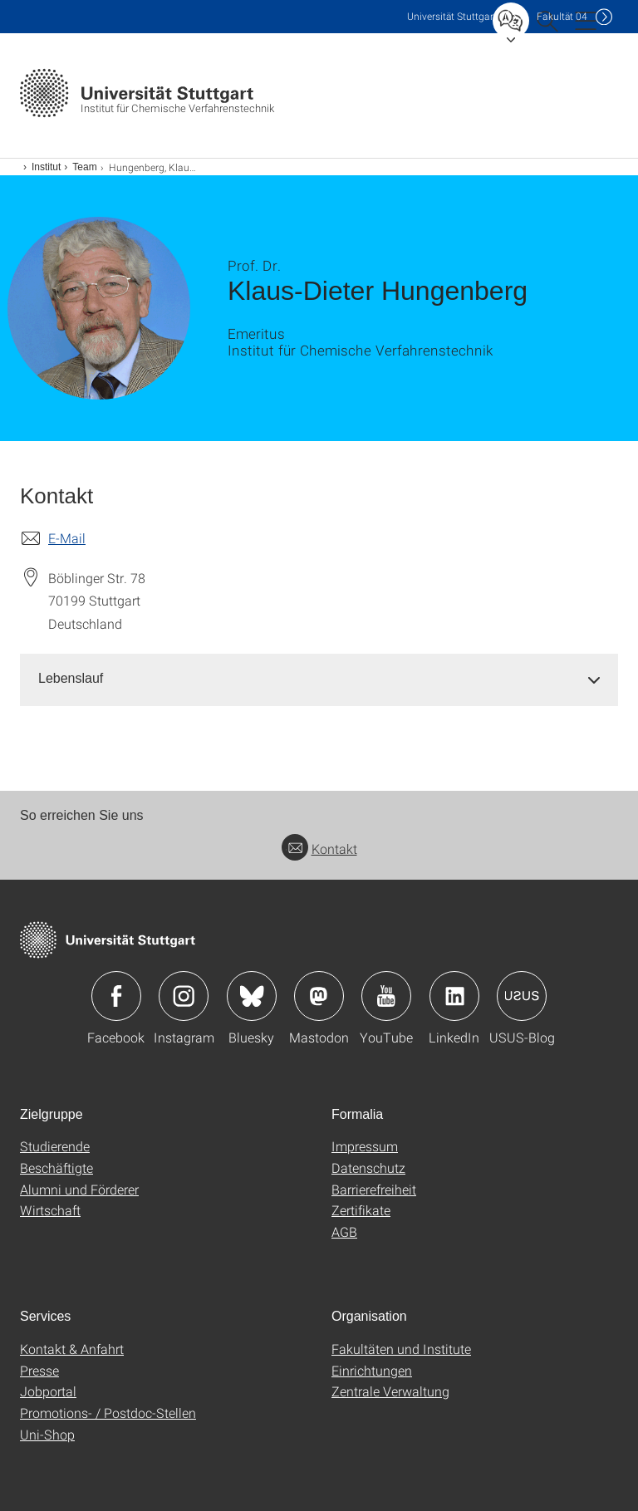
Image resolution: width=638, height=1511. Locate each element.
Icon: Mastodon (319, 996)
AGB (344, 1231)
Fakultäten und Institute (401, 1348)
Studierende (55, 1146)
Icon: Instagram (184, 996)
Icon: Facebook (116, 996)
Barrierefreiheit (373, 1189)
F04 (562, 16)
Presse (39, 1370)
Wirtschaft (50, 1210)
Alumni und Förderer (79, 1189)
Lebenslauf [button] (70, 678)
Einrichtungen (371, 1370)
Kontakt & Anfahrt (72, 1348)
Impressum (364, 1146)
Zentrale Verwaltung (390, 1391)
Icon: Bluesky (252, 996)
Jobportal (48, 1391)
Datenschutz (368, 1167)
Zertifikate (360, 1210)
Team (84, 167)
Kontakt (319, 848)
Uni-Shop (47, 1434)
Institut (46, 167)
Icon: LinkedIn (454, 996)
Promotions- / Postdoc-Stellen (108, 1412)
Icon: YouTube (386, 996)
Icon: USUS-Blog (522, 996)
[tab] (319, 679)
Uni (452, 16)
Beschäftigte (56, 1167)
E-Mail (67, 538)
